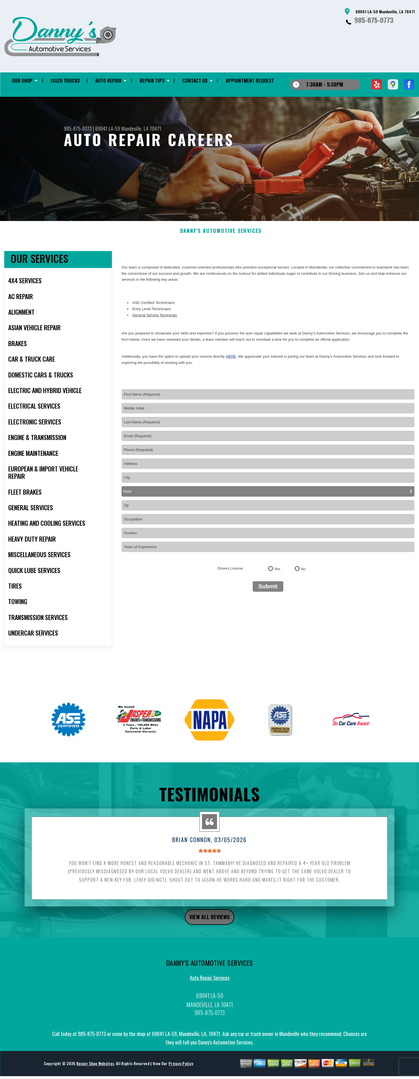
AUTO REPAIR (108, 80)
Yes (277, 577)
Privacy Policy (181, 1075)
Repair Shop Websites (95, 1075)
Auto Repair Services (209, 989)
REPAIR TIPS (152, 80)
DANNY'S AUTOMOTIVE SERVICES (221, 239)
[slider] (209, 859)
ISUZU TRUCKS (65, 80)
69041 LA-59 (107, 128)
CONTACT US (195, 80)
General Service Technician (154, 323)
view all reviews (209, 926)
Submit (268, 595)
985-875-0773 (374, 20)
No (303, 577)
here (231, 365)
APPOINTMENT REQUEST (250, 80)
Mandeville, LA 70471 (141, 128)
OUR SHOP (22, 80)
